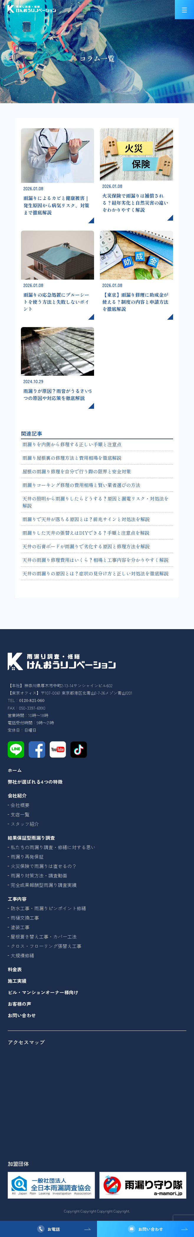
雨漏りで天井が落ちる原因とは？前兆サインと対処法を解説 (86, 519)
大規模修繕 (22, 955)
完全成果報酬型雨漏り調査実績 (44, 884)
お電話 (53, 1229)
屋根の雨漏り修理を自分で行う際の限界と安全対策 (76, 471)
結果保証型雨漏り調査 (31, 837)
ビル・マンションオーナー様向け (43, 992)
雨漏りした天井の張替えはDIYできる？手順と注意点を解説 (85, 532)
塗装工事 (20, 927)
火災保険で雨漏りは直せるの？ (44, 865)
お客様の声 (19, 1003)
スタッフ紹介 (25, 823)
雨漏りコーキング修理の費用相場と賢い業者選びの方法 (81, 484)
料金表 (15, 969)
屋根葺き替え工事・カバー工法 (44, 936)
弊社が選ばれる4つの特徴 (35, 781)
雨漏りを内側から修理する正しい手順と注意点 (71, 444)
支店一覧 (20, 814)
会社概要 (20, 804)
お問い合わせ (150, 1229)
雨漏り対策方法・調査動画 (39, 875)
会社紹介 (17, 795)
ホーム (15, 770)
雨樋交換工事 (25, 917)
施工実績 (17, 980)
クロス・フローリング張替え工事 (46, 945)
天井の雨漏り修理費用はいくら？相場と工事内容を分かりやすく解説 (95, 559)
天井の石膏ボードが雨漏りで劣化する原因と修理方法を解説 (86, 546)
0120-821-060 (32, 700)
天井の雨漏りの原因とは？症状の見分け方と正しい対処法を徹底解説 (95, 573)
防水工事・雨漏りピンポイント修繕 (48, 908)
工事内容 (17, 898)
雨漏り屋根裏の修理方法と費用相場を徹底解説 (71, 457)
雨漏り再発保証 (27, 856)
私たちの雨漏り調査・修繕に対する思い (53, 847)
